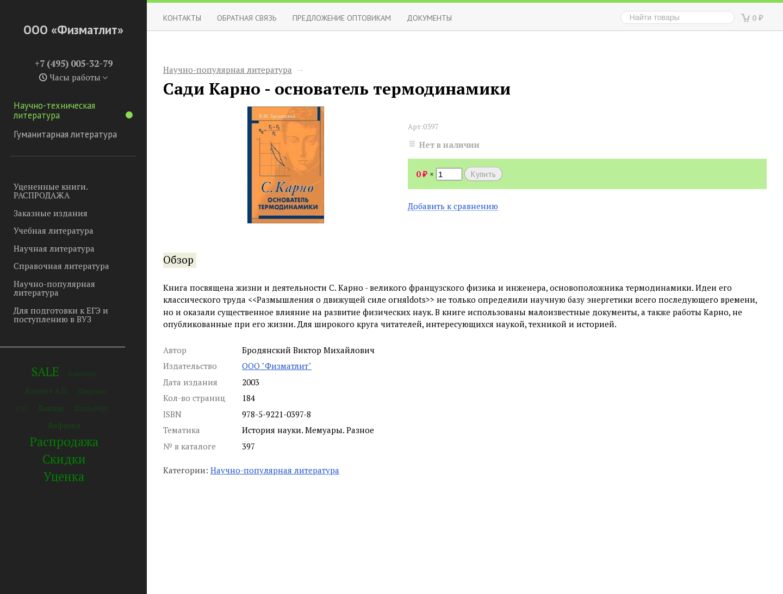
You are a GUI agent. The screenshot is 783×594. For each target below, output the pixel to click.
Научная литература (54, 248)
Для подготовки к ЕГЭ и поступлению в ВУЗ (61, 315)
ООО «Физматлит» (73, 29)
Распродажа (64, 441)
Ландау (51, 408)
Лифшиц (64, 425)
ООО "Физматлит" (277, 365)
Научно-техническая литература (73, 110)
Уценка (64, 476)
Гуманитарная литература (65, 134)
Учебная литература (54, 230)
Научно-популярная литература (54, 288)
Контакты (182, 17)
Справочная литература (61, 265)
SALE (45, 371)
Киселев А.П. (47, 391)
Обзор (178, 260)
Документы (429, 17)
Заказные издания (51, 213)
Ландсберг (91, 408)
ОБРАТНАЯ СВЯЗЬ (247, 17)
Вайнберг (82, 374)
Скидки (64, 459)
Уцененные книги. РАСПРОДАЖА (51, 191)
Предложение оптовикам (342, 17)
